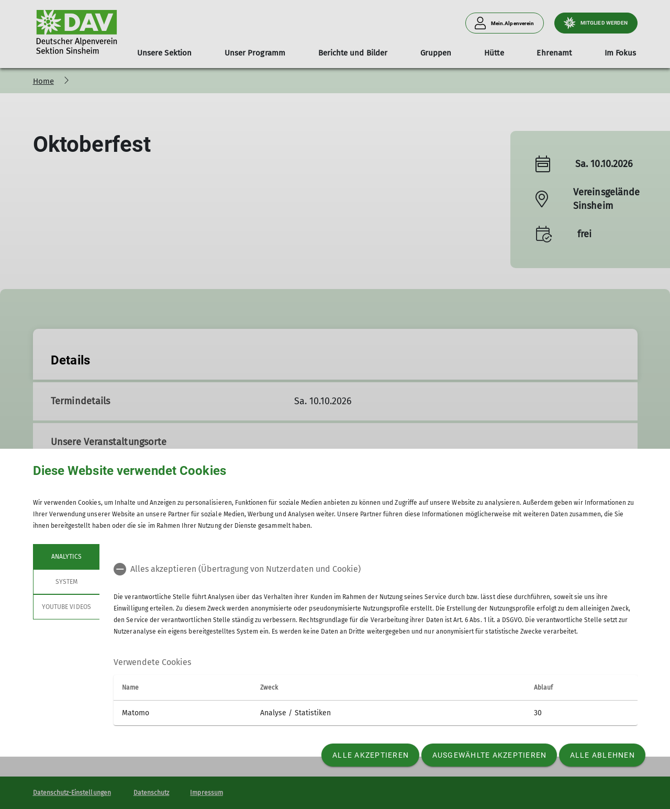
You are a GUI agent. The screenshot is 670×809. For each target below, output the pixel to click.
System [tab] (66, 581)
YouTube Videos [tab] (66, 607)
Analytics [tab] (66, 556)
